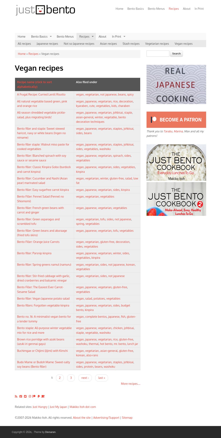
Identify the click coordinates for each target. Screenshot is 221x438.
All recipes (24, 43)
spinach (118, 155)
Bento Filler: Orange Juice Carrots (38, 241)
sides (79, 133)
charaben (124, 106)
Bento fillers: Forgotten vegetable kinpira (43, 305)
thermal (94, 344)
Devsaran (50, 432)
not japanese (108, 94)
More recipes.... (130, 383)
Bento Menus (156, 8)
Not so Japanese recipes (79, 43)
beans (122, 94)
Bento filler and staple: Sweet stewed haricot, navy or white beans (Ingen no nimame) (41, 133)
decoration (126, 101)
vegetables (103, 106)
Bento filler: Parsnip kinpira (34, 253)
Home (119, 8)
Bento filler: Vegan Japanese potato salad (43, 298)
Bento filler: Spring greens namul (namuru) (44, 264)
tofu (102, 219)
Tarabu (168, 131)
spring (80, 223)
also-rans (92, 355)
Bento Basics (135, 8)
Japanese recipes (47, 43)
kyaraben (82, 106)
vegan (80, 94)
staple (128, 112)
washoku (105, 149)
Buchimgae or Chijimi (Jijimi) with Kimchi (42, 350)
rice (115, 101)
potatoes (99, 298)
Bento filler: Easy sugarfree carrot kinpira (43, 189)
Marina (178, 131)
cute (92, 106)
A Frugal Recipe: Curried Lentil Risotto (41, 94)
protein (88, 366)
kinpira (80, 171)
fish (123, 316)
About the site (82, 417)
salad (128, 178)
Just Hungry (40, 407)
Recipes (173, 9)
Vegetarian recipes (157, 43)
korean (130, 264)
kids (114, 106)
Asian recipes (108, 43)
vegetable (110, 117)
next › (85, 377)
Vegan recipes (184, 43)
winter (99, 117)
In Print (199, 8)
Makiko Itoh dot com (83, 407)
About (187, 8)
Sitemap (127, 417)
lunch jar (132, 344)
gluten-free (117, 178)
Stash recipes (131, 43)
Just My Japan (58, 407)
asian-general (84, 117)
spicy (130, 94)
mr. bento (120, 344)
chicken (118, 328)
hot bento (106, 344)
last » (101, 377)
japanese (91, 101)
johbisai (118, 112)
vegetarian (92, 94)
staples (117, 128)
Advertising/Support (106, 417)
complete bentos (96, 316)
